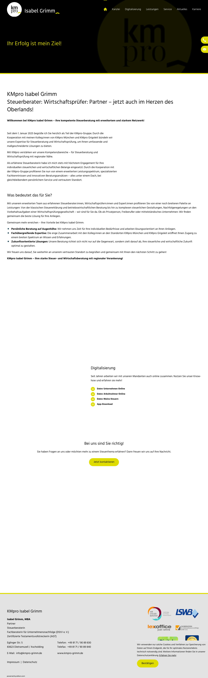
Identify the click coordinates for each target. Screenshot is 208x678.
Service (167, 9)
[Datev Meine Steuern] (146, 399)
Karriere (196, 9)
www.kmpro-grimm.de (70, 653)
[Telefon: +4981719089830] (79, 643)
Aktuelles (182, 9)
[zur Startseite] (33, 9)
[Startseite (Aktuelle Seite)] (105, 9)
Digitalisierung (133, 9)
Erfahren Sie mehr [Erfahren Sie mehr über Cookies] (167, 655)
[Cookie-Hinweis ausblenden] (147, 663)
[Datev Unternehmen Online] (146, 389)
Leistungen (152, 9)
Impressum (13, 662)
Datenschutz (30, 662)
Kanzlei (116, 9)
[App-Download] (146, 404)
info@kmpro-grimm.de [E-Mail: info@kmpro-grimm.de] (29, 653)
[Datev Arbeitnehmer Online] (146, 394)
